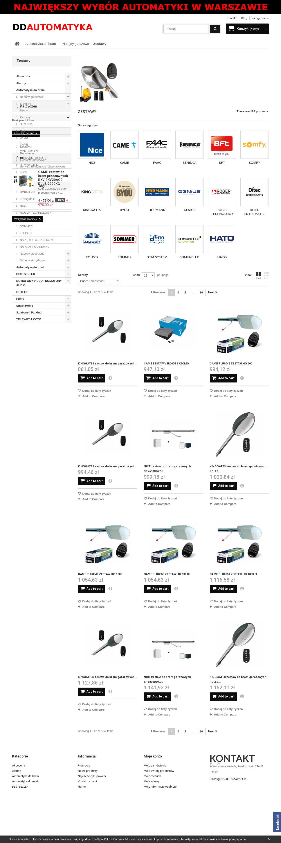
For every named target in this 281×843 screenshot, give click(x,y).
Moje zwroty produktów (159, 770)
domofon (20, 528)
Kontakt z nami (87, 781)
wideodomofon (47, 522)
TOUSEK (92, 257)
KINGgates (92, 210)
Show (136, 275)
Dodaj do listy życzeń (96, 390)
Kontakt (232, 18)
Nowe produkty (87, 770)
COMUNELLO (189, 257)
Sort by (83, 275)
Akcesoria (23, 76)
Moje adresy (151, 781)
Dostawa (25, 389)
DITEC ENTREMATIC (254, 212)
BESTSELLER (25, 274)
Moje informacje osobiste (160, 786)
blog (244, 18)
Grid (258, 275)
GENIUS (189, 210)
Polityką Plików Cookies (109, 839)
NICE (91, 162)
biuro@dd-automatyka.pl (228, 779)
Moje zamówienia (155, 765)
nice (52, 515)
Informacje (25, 376)
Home (82, 786)
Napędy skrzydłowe (32, 260)
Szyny (23, 110)
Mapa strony (86, 813)
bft (29, 515)
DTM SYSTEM (157, 257)
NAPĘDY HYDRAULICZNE (37, 240)
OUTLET (22, 292)
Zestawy (25, 117)
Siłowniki (25, 103)
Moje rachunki (153, 776)
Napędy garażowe (31, 96)
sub (16, 522)
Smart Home (24, 305)
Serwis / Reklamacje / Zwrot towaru (42, 409)
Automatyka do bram (30, 90)
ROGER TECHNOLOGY (222, 212)
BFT (222, 162)
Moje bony (150, 792)
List (266, 275)
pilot (35, 528)
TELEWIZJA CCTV (28, 319)
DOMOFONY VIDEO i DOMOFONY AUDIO (39, 283)
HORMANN (157, 210)
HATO (222, 257)
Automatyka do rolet (30, 267)
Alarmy (21, 83)
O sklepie (84, 802)
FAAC (157, 162)
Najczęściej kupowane (92, 776)
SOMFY (254, 162)
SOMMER (124, 257)
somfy (18, 515)
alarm (28, 522)
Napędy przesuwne (31, 253)
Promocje (24, 424)
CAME (124, 162)
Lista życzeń (26, 334)
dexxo (40, 515)
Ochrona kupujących (32, 403)
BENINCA (189, 162)
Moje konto (153, 756)
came (64, 515)
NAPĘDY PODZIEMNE (34, 246)
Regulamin (26, 396)
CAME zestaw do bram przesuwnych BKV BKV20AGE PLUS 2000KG (53, 445)
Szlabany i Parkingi (29, 312)
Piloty (20, 298)
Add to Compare (93, 396)
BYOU (124, 210)
